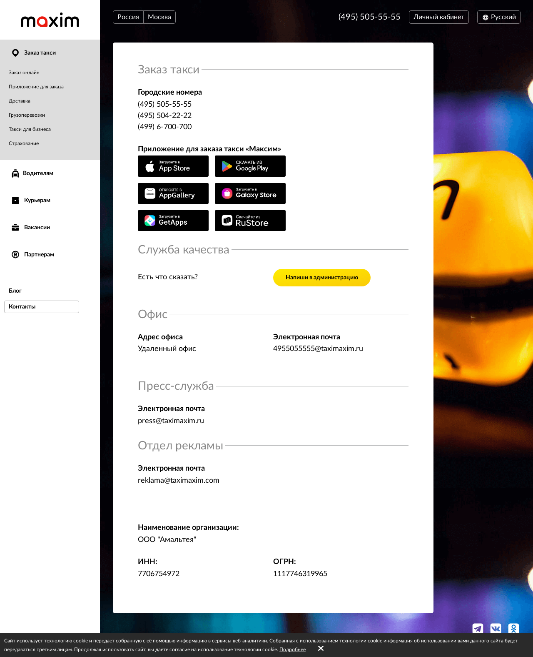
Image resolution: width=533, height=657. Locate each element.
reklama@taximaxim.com (178, 480)
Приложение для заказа (36, 86)
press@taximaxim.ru (171, 421)
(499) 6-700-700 (165, 127)
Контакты (22, 307)
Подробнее (292, 649)
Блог (15, 291)
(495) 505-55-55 (370, 17)
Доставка (19, 100)
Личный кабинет (438, 17)
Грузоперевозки (27, 115)
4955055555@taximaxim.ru (318, 349)
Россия (128, 17)
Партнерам (32, 255)
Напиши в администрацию (322, 278)
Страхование (24, 143)
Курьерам (30, 200)
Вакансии (30, 228)
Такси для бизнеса (30, 129)
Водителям (31, 173)
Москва (159, 17)
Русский (499, 17)
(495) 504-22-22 (165, 116)
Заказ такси (33, 53)
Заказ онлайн (24, 72)
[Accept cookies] (321, 648)
